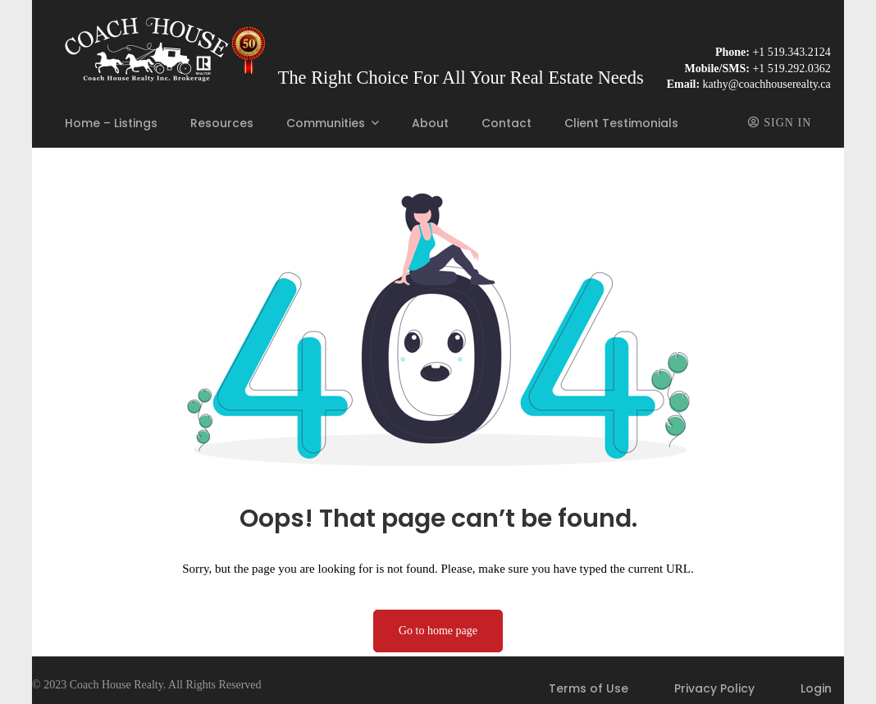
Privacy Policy (714, 688)
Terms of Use (588, 688)
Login (816, 688)
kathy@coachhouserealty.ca (767, 84)
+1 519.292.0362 (791, 68)
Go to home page (438, 630)
